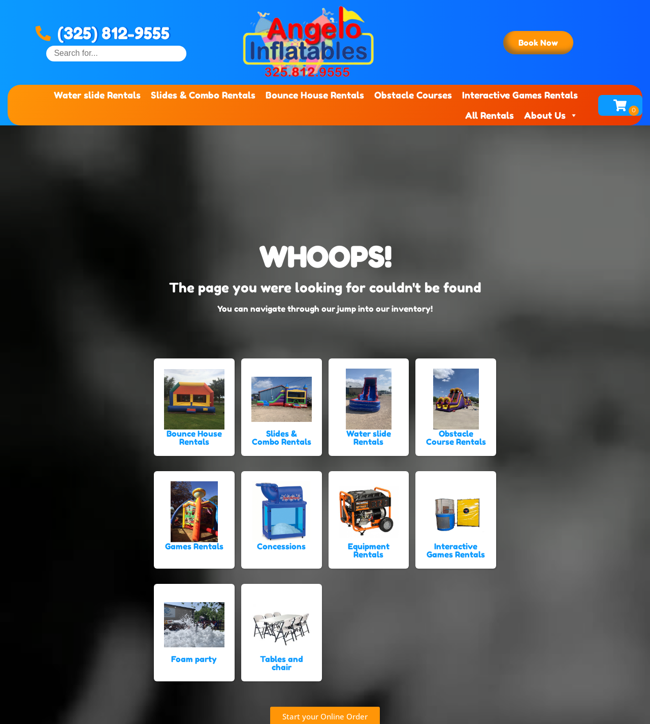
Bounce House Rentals (315, 95)
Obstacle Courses (413, 95)
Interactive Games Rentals (520, 95)
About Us (551, 115)
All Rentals (489, 115)
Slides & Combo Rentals (203, 95)
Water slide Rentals (97, 95)
